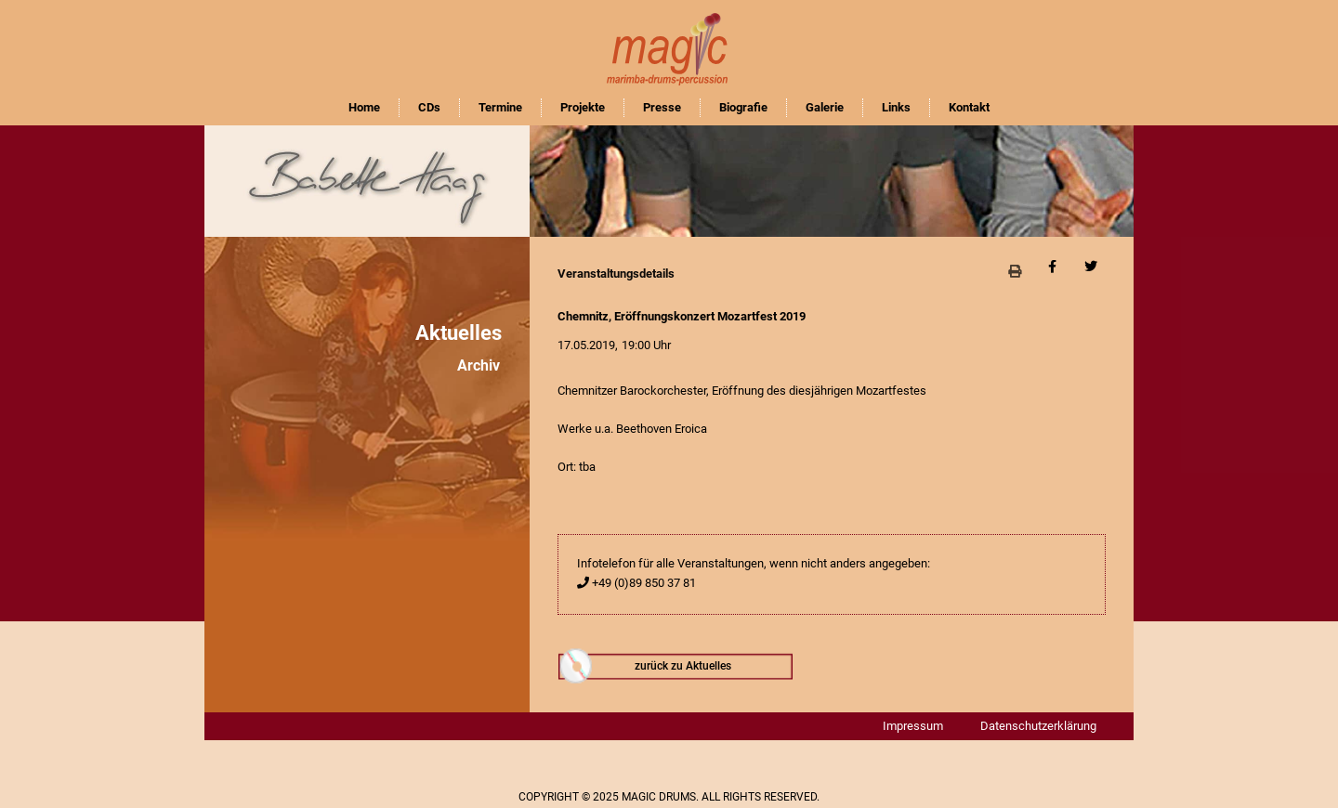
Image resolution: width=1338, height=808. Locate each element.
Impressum (913, 726)
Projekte (582, 107)
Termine (500, 107)
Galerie (825, 107)
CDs (429, 107)
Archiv (478, 365)
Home (364, 107)
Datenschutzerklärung (1038, 726)
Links (896, 107)
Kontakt (969, 107)
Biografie (743, 107)
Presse (662, 107)
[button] (1014, 271)
